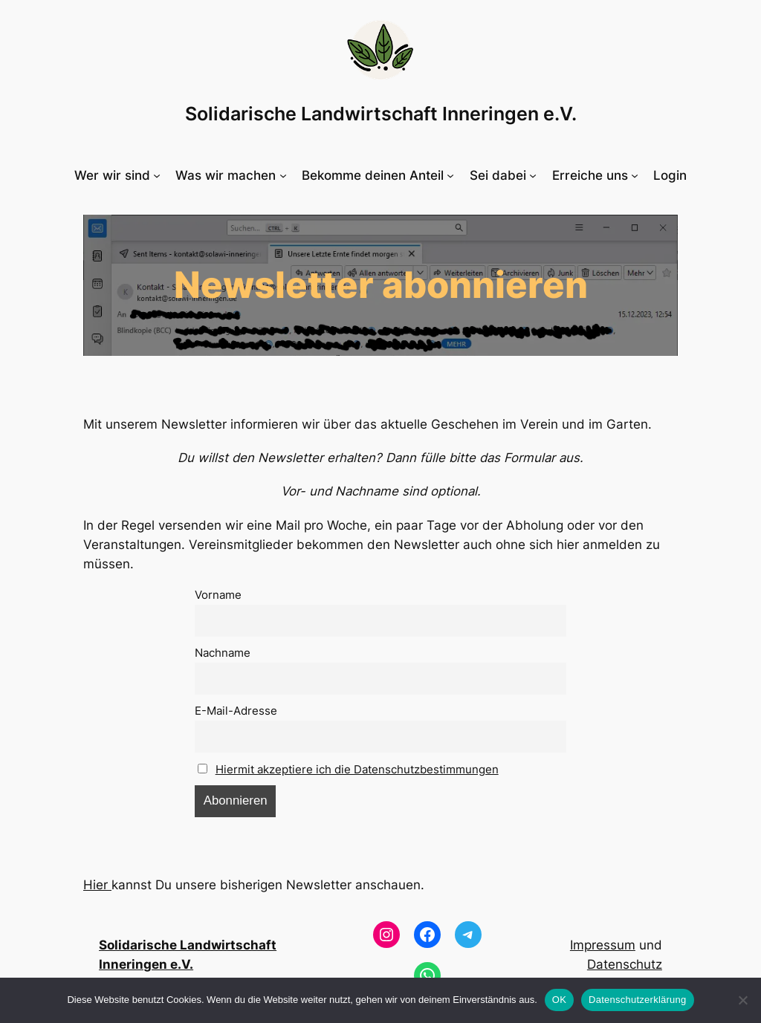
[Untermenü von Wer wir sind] (117, 175)
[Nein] (742, 1000)
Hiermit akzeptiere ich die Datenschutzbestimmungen (357, 769)
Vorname (218, 595)
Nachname (222, 653)
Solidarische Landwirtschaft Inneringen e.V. (381, 114)
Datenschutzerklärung (637, 999)
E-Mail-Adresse (236, 711)
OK (559, 999)
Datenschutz (624, 964)
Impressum (602, 945)
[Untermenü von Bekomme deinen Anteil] (378, 175)
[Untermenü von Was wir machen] (230, 175)
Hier (97, 884)
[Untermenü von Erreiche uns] (595, 175)
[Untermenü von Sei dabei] (503, 175)
